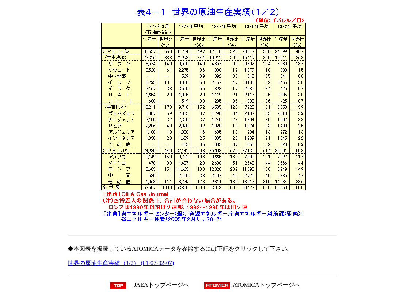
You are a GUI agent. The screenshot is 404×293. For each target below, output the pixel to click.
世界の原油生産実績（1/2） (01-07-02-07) (121, 263)
